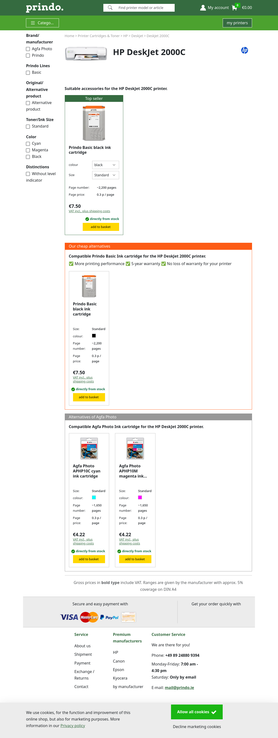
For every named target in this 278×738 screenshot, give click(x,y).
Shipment (83, 654)
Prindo (35, 55)
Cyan (33, 143)
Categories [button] (43, 23)
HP (115, 652)
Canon (119, 661)
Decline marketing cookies (197, 726)
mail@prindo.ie (179, 687)
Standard (37, 126)
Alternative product (39, 106)
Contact (81, 686)
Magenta (37, 150)
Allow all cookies (197, 712)
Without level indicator (41, 177)
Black (33, 156)
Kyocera (120, 678)
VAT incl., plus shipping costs (89, 211)
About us (82, 646)
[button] (214, 8)
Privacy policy (72, 725)
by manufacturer (128, 686)
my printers (237, 22)
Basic (33, 72)
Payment (82, 663)
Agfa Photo (39, 48)
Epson (118, 669)
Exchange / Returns (84, 675)
